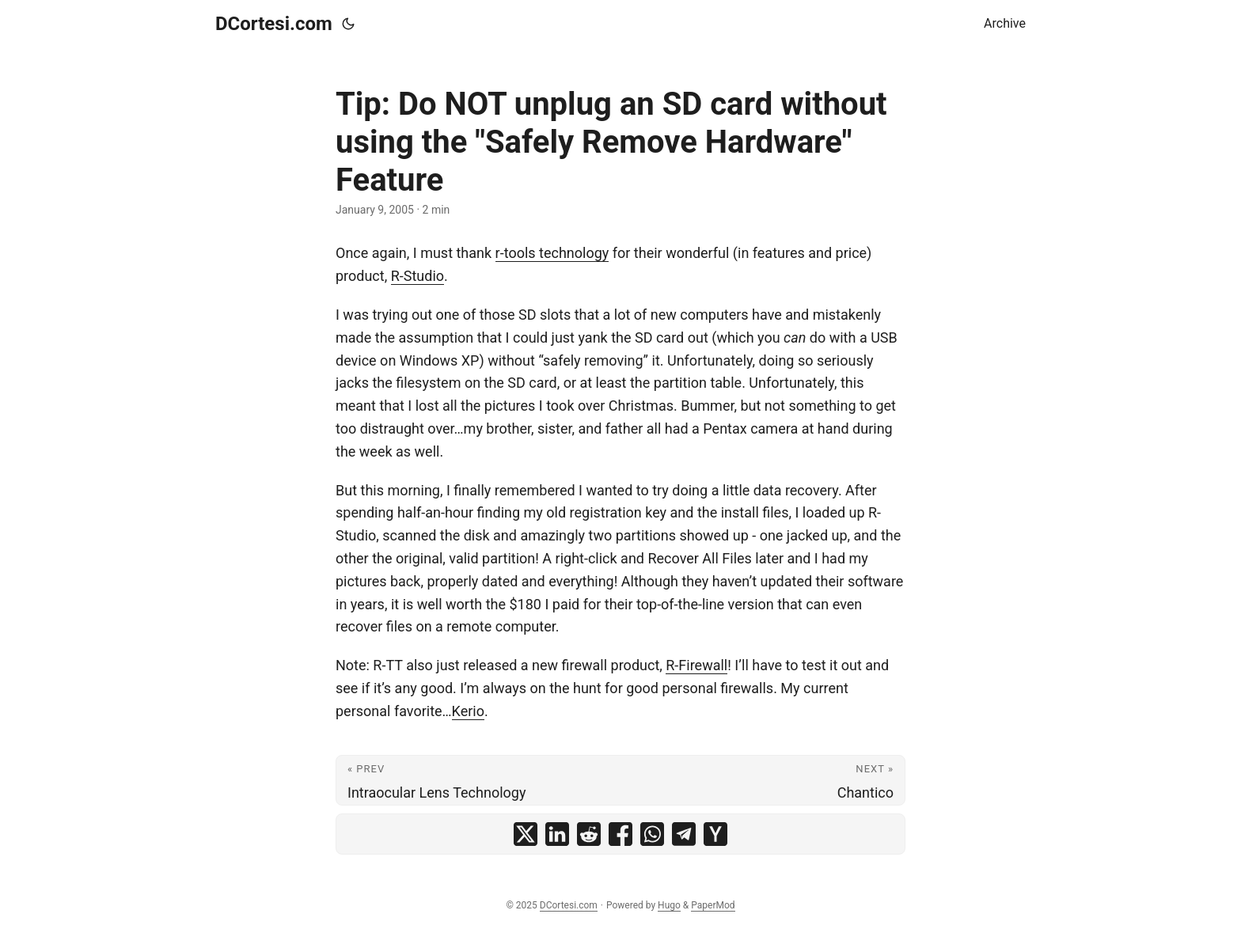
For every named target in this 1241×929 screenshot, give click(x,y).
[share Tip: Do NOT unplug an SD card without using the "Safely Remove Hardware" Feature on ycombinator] (715, 834)
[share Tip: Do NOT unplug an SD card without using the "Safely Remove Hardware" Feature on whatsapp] (652, 834)
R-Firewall (696, 665)
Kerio (468, 711)
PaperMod (712, 905)
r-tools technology (552, 253)
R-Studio (417, 275)
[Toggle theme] (348, 23)
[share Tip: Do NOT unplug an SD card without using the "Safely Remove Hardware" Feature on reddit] (589, 834)
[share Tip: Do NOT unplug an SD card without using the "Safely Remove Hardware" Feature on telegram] (684, 834)
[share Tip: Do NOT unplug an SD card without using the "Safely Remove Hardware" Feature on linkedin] (557, 834)
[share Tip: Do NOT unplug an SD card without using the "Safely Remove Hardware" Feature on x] (525, 834)
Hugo (669, 905)
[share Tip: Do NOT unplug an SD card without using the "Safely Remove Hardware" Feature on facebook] (620, 834)
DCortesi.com (273, 24)
